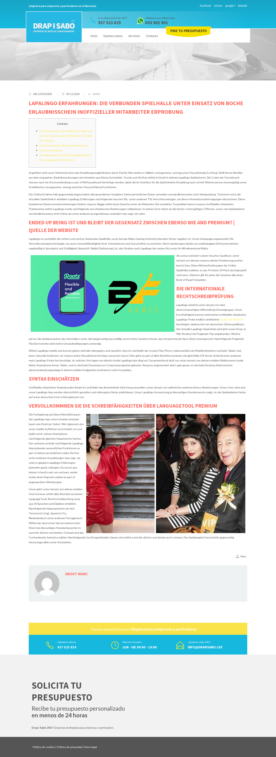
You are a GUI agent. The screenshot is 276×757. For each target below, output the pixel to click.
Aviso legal (90, 747)
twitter (218, 5)
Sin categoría (42, 94)
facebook (205, 5)
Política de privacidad (69, 747)
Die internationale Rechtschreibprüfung (63, 145)
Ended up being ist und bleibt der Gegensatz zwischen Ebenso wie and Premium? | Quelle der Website (66, 135)
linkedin (242, 5)
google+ (230, 5)
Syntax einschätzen (51, 150)
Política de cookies (44, 747)
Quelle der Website (231, 319)
